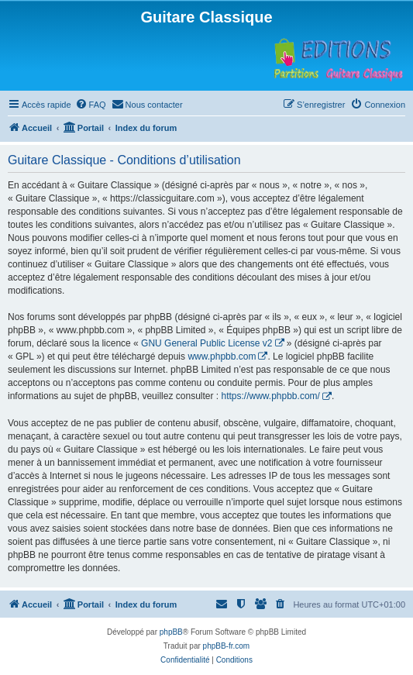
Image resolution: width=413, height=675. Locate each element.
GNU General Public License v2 (206, 343)
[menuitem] (90, 104)
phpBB (171, 632)
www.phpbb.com (222, 356)
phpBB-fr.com (226, 646)
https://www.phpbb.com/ (270, 396)
